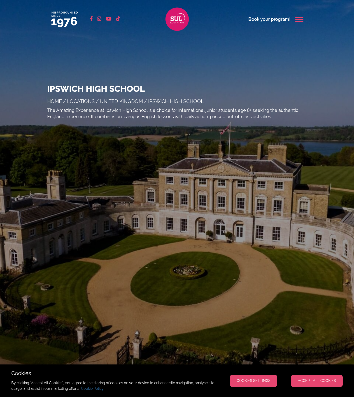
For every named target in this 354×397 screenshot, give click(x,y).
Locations (81, 101)
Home (54, 101)
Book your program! (269, 19)
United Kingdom (121, 101)
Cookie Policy (92, 388)
